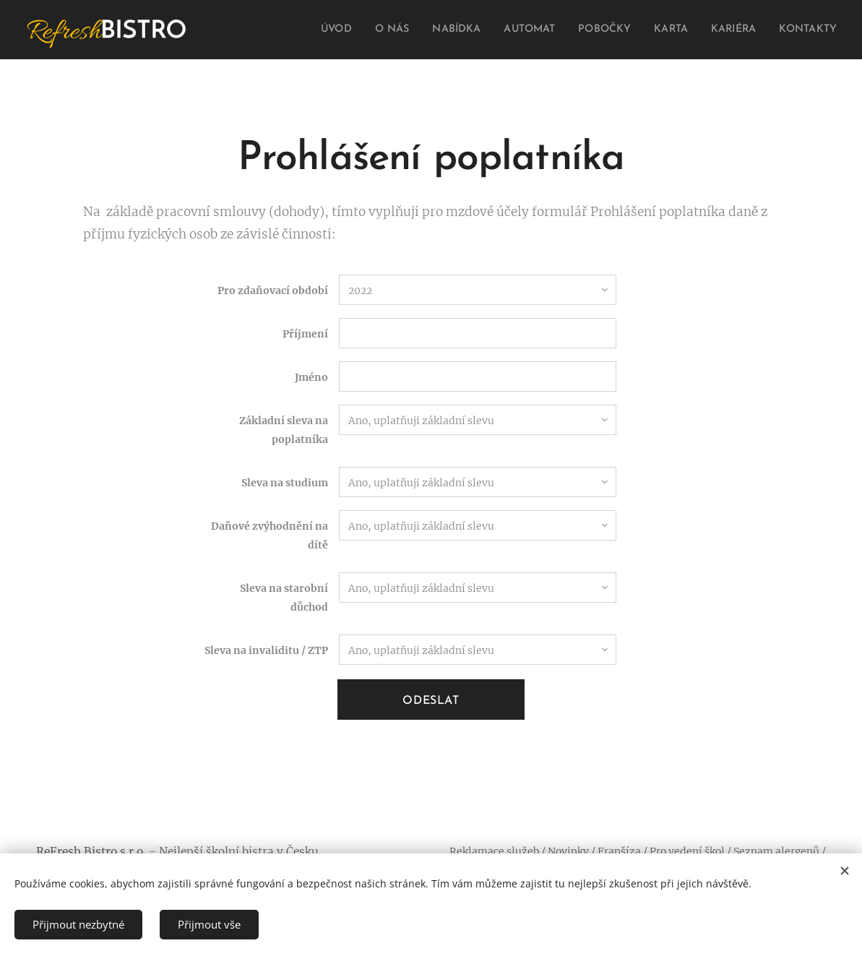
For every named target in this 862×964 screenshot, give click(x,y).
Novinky (568, 851)
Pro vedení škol (687, 851)
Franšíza (619, 851)
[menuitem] (321, 30)
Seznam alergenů (776, 851)
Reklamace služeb (494, 851)
